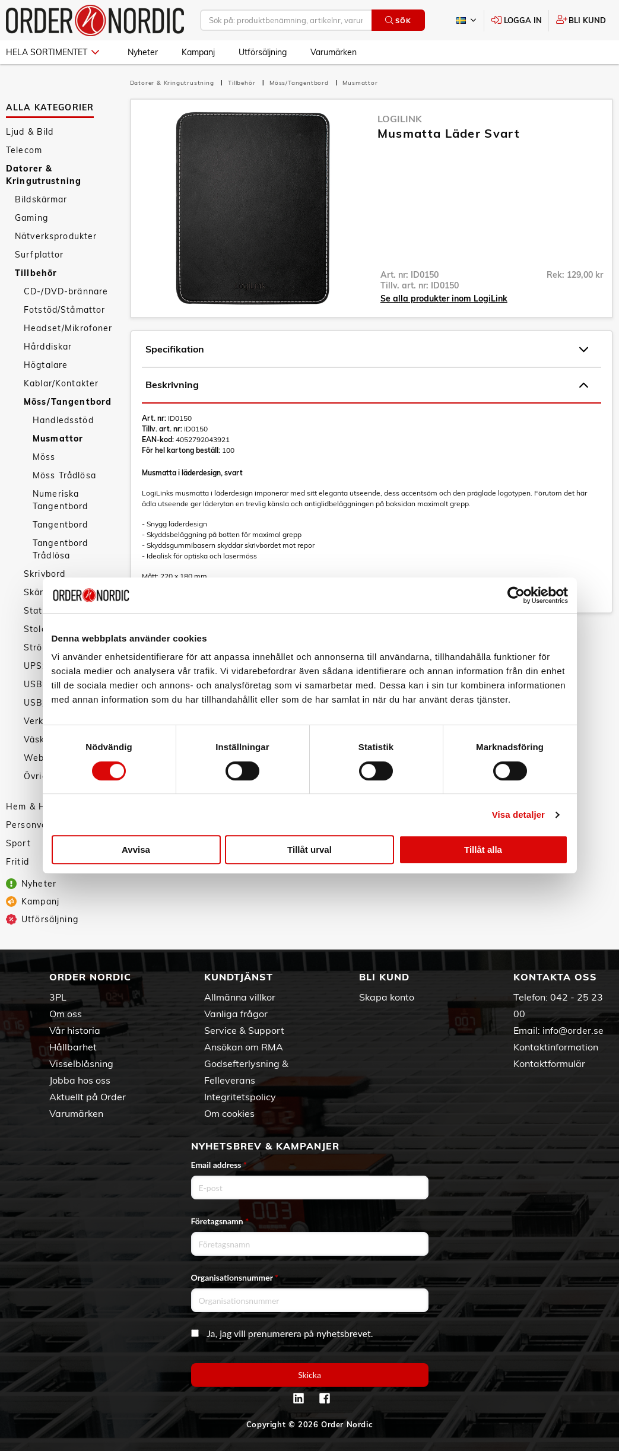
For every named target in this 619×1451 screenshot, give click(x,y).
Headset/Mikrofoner (68, 328)
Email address (219, 1165)
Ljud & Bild (30, 131)
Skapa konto (386, 997)
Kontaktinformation (555, 1047)
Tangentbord (60, 524)
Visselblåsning (81, 1063)
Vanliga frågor (236, 1014)
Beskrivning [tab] (366, 385)
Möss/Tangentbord (68, 401)
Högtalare (46, 365)
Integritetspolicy (240, 1097)
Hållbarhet (73, 1047)
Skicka (309, 1375)
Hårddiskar (48, 346)
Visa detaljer (518, 814)
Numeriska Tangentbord (60, 500)
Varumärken (333, 52)
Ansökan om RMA (243, 1047)
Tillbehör (36, 273)
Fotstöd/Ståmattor (64, 309)
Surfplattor (39, 254)
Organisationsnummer (235, 1277)
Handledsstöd (63, 420)
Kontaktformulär (549, 1063)
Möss (44, 457)
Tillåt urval (309, 849)
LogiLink (399, 119)
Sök (398, 20)
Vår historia (74, 1030)
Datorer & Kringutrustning (43, 174)
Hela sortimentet (52, 52)
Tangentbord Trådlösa (60, 549)
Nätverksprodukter (56, 236)
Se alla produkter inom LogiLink (443, 298)
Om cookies (229, 1113)
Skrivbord (44, 574)
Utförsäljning (263, 52)
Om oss (65, 1014)
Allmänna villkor (239, 997)
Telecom (24, 150)
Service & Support (244, 1030)
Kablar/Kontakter (61, 383)
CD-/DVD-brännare (66, 291)
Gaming (31, 217)
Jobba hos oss (79, 1080)
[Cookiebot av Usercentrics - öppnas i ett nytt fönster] (516, 595)
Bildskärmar (41, 199)
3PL (57, 997)
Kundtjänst (238, 977)
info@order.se (573, 1030)
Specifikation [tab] (366, 349)
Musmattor (58, 438)
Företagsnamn (220, 1221)
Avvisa (136, 849)
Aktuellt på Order (87, 1097)
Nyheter (143, 52)
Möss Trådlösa (64, 475)
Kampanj (198, 52)
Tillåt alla (483, 849)
